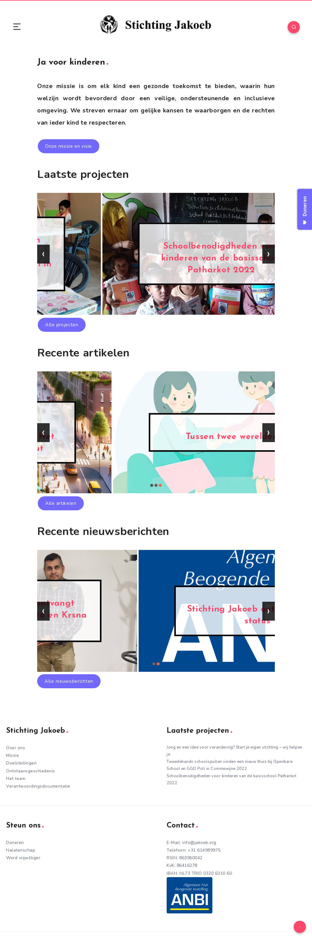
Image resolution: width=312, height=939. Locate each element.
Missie (12, 755)
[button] (151, 306)
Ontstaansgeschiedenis (30, 771)
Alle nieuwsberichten (68, 681)
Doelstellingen (21, 763)
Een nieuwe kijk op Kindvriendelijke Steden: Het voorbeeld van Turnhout (156, 436)
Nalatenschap (20, 850)
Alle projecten (61, 324)
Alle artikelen (60, 503)
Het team (15, 778)
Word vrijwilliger (23, 858)
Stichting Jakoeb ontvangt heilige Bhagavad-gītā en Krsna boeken (155, 615)
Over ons (15, 748)
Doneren (15, 842)
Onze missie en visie (68, 146)
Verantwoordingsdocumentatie (38, 786)
